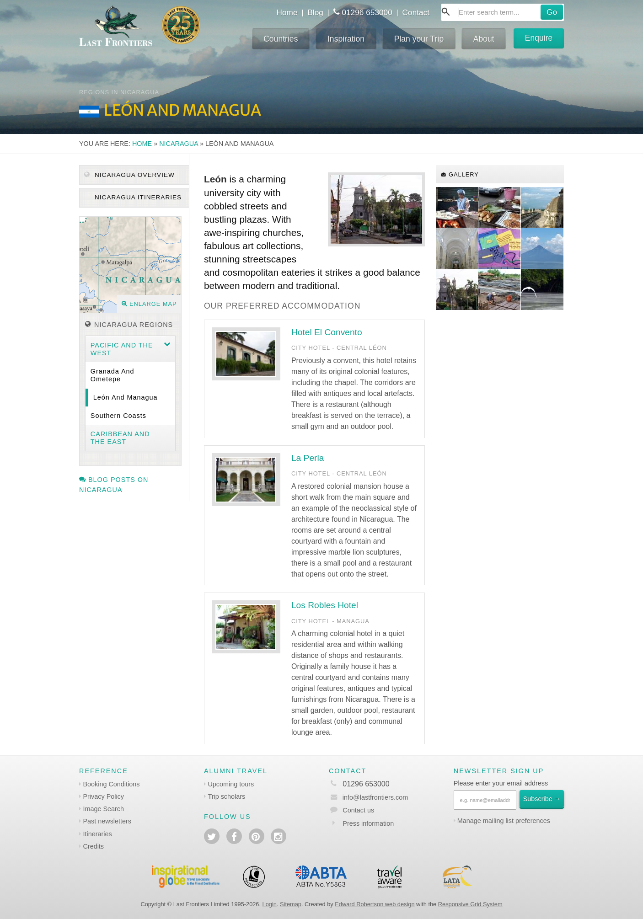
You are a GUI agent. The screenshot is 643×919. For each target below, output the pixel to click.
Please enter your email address (501, 783)
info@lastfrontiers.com (368, 797)
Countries (280, 38)
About (483, 38)
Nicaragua (178, 143)
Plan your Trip (419, 38)
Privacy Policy (103, 796)
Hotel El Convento (326, 332)
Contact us (358, 810)
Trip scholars (226, 796)
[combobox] (502, 12)
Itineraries (97, 834)
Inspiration (345, 38)
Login (270, 904)
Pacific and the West (122, 349)
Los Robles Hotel (324, 605)
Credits (93, 846)
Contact (416, 12)
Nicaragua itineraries (137, 197)
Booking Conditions (111, 784)
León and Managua (125, 397)
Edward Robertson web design (374, 904)
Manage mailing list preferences (503, 820)
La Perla (307, 458)
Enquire (539, 38)
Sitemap (290, 904)
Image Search (103, 808)
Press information (368, 823)
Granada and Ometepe (112, 375)
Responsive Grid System (470, 904)
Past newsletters (107, 821)
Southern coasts (118, 415)
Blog (315, 12)
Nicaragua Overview (129, 174)
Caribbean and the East (120, 437)
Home (286, 12)
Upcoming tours (231, 784)
